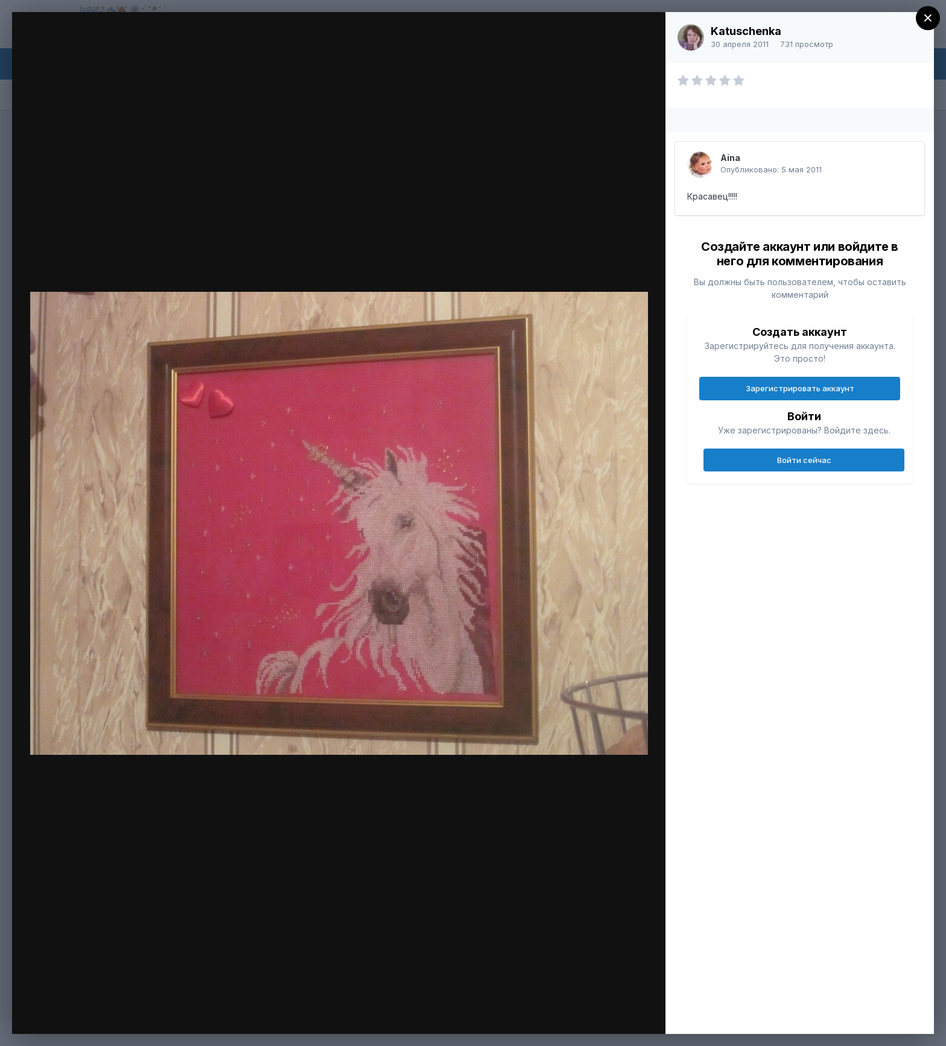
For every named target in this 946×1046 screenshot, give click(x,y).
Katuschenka (746, 31)
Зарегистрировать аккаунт (800, 388)
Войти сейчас (804, 460)
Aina (730, 158)
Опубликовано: (771, 169)
